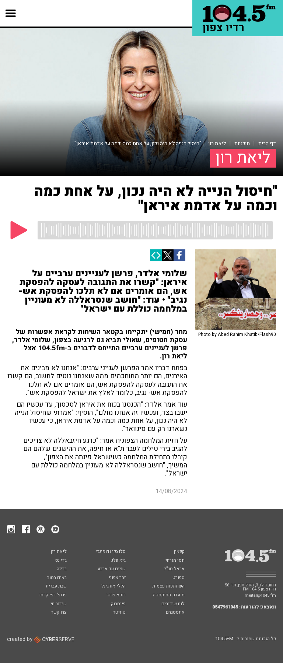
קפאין (179, 551)
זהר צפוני (117, 577)
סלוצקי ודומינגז (111, 551)
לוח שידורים (173, 604)
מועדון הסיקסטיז (169, 595)
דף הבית (267, 143)
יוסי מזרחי (175, 560)
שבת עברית (56, 586)
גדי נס (61, 560)
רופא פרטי (116, 595)
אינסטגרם (175, 612)
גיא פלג (118, 560)
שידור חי (58, 604)
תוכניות (242, 143)
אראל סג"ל (174, 569)
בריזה (62, 569)
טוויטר (119, 612)
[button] (11, 13)
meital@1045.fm (260, 595)
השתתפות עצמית (168, 586)
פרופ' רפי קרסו (53, 595)
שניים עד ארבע (112, 569)
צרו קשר (59, 612)
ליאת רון (217, 143)
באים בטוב (57, 577)
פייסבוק (118, 604)
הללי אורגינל (113, 586)
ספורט (178, 577)
